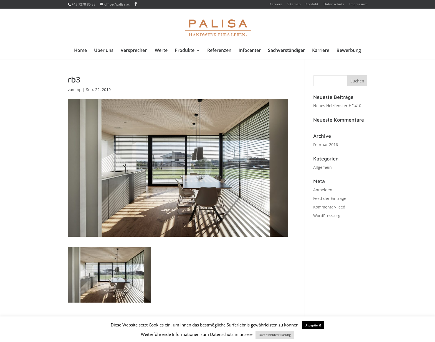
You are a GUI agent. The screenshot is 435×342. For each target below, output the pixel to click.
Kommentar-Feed (329, 207)
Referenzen (219, 50)
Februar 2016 (325, 144)
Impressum (358, 4)
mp (78, 89)
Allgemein (322, 167)
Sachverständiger (286, 50)
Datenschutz (333, 4)
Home (80, 50)
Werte (161, 50)
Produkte (184, 50)
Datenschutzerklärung (275, 335)
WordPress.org (326, 215)
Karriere (275, 4)
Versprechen (134, 50)
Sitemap (293, 4)
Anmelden (322, 189)
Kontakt (311, 4)
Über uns (103, 50)
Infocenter (250, 50)
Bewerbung (349, 50)
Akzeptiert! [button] (313, 325)
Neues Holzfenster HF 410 (337, 105)
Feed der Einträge (329, 198)
